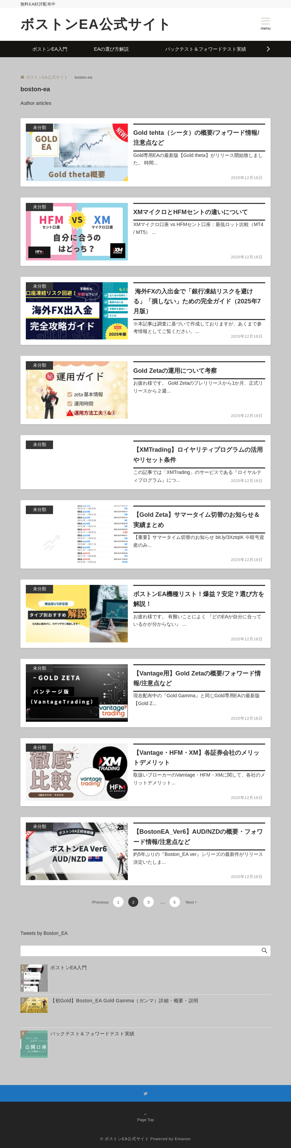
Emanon (183, 1138)
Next (190, 902)
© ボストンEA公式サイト (124, 1138)
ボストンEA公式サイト (96, 24)
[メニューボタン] (266, 24)
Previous (100, 902)
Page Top (145, 1117)
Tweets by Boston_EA (44, 933)
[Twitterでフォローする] (145, 1093)
